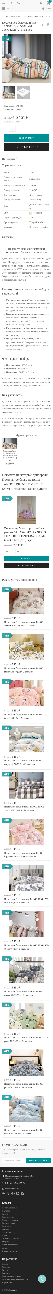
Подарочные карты (9, 1251)
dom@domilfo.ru (12, 1189)
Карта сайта (7, 1282)
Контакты (6, 1273)
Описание (8, 236)
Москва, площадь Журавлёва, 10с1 (19, 1176)
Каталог (9, 8)
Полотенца (6, 1226)
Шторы (5, 1235)
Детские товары (8, 1223)
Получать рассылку (38, 1160)
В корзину (26, 138)
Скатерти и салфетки (10, 1239)
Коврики (5, 1229)
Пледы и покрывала (10, 1220)
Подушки (6, 1211)
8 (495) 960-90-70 (15, 1182)
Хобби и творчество (10, 1245)
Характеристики (11, 165)
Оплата (5, 1264)
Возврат (5, 1270)
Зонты (4, 1248)
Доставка (6, 1267)
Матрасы (5, 1242)
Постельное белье (9, 1208)
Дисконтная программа (11, 1276)
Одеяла (5, 1214)
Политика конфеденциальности (15, 1279)
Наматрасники (8, 1217)
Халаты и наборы (9, 1232)
